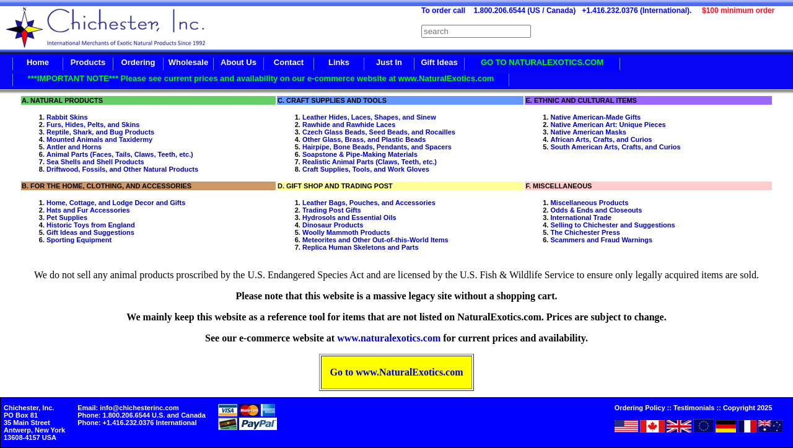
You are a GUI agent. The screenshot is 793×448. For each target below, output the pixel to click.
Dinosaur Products (332, 225)
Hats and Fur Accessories (88, 210)
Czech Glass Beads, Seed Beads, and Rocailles (378, 132)
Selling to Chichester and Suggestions (612, 225)
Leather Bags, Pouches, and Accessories (369, 202)
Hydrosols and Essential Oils (349, 217)
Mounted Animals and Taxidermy (99, 139)
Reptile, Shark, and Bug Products (100, 132)
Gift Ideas (439, 62)
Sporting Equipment (79, 240)
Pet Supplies (66, 217)
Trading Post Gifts (331, 210)
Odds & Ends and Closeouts (596, 210)
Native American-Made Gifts (595, 117)
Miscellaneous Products (589, 202)
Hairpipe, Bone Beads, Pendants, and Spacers (377, 147)
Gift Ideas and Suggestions (90, 232)
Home (38, 62)
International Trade (580, 217)
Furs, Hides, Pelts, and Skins (92, 124)
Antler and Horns (74, 147)
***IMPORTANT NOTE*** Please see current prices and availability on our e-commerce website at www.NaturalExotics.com (261, 78)
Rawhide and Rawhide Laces (348, 124)
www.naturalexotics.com (388, 338)
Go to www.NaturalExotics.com (396, 372)
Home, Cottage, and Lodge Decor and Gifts (115, 202)
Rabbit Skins (67, 117)
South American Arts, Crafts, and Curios (615, 147)
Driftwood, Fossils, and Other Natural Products (122, 169)
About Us (238, 62)
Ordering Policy (640, 407)
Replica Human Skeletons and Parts (360, 247)
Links (338, 62)
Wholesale (188, 62)
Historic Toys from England (90, 225)
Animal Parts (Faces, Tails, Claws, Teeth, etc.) (119, 154)
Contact (289, 62)
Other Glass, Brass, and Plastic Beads (364, 139)
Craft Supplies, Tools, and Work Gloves (365, 169)
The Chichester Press (585, 232)
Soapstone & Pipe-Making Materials (360, 154)
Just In (389, 62)
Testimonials (693, 407)
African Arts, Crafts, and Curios (601, 139)
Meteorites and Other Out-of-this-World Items (375, 240)
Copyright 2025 (747, 407)
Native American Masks (588, 132)
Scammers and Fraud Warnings (601, 240)
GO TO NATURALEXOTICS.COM (542, 62)
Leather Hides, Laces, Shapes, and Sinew (369, 117)
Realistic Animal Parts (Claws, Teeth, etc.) (369, 161)
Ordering (138, 62)
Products (88, 62)
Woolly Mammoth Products (346, 232)
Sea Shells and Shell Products (95, 161)
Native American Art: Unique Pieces (607, 124)
